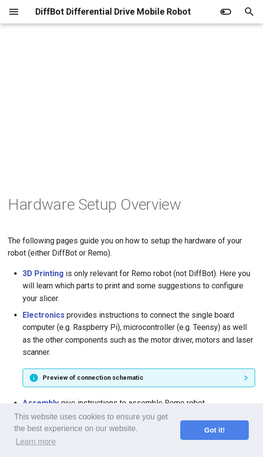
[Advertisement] (131, 121)
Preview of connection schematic (93, 377)
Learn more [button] (36, 441)
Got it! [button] (214, 430)
